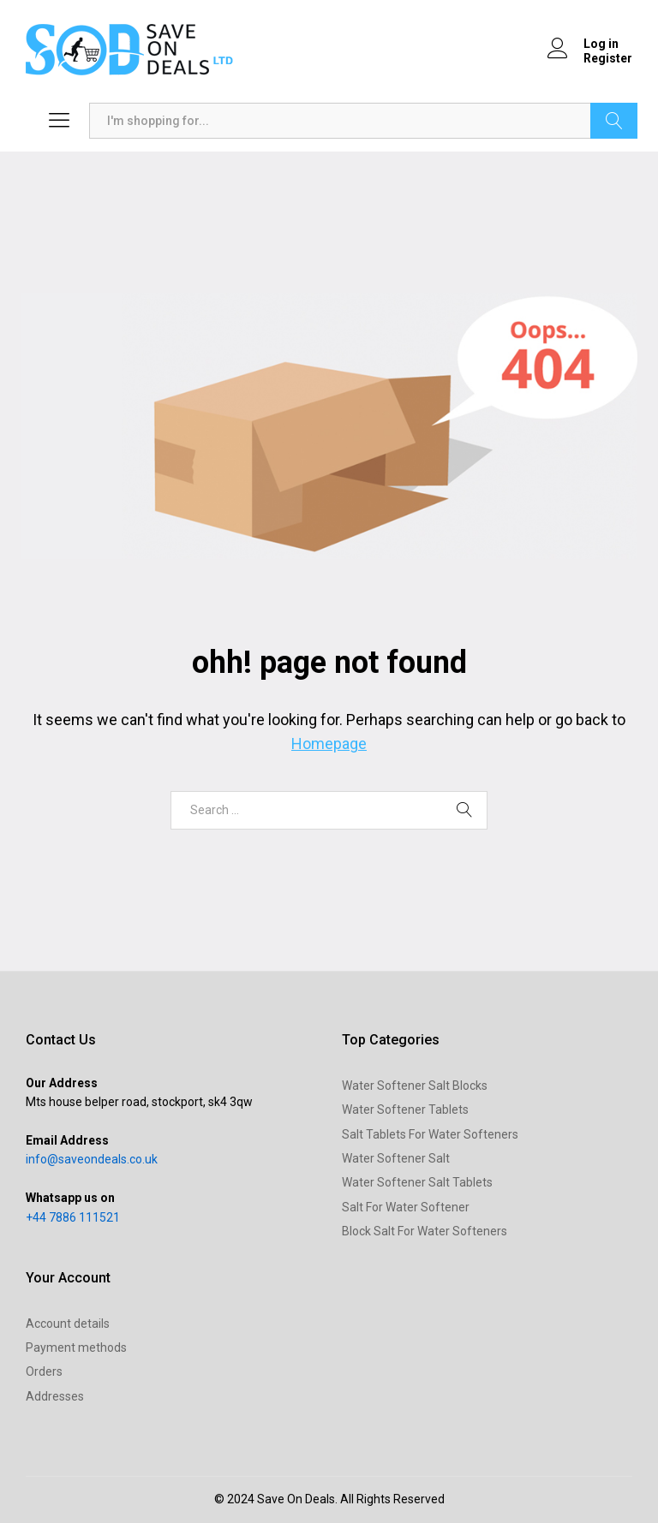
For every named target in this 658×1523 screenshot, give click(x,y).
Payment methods (76, 1347)
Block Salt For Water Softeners (424, 1231)
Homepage (329, 744)
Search (613, 121)
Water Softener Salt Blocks (415, 1085)
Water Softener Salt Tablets (417, 1182)
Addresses (55, 1396)
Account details (68, 1323)
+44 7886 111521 (73, 1217)
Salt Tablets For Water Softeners (430, 1134)
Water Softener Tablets (405, 1109)
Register (607, 58)
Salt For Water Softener (406, 1207)
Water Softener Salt (396, 1158)
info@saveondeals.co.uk (92, 1159)
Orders (44, 1371)
